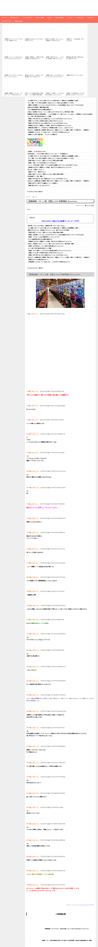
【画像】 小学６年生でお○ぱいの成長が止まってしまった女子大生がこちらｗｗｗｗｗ (50, 118)
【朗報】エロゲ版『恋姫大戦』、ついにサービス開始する (42, 134)
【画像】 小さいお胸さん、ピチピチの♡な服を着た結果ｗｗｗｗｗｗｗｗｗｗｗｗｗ (49, 250)
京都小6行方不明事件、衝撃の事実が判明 (38, 107)
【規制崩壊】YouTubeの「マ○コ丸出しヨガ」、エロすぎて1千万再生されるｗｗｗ (49, 132)
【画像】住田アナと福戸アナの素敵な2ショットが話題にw (43, 183)
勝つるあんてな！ (15, 17)
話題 (92, 205)
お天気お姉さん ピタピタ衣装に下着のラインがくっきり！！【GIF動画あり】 (48, 153)
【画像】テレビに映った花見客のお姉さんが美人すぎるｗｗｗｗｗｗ (45, 121)
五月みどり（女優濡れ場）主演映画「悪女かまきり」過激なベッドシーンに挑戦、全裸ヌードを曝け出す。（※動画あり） (59, 130)
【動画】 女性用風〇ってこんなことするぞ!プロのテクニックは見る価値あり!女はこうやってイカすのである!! (56, 105)
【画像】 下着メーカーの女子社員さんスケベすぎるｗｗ (42, 163)
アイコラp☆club (27, 17)
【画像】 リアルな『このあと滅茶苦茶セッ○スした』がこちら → (44, 237)
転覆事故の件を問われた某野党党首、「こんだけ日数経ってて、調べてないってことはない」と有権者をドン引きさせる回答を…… (61, 114)
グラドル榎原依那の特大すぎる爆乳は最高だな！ (40, 109)
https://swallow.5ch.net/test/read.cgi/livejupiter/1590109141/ (83, 904)
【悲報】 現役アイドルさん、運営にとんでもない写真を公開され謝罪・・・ (47, 174)
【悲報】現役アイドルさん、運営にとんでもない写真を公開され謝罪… (46, 160)
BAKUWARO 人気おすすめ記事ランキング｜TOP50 (60, 221)
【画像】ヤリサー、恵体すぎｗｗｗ (37, 172)
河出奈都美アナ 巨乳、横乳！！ (36, 176)
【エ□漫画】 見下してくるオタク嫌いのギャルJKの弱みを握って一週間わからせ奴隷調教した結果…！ (54, 100)
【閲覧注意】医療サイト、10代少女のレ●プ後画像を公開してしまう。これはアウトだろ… (51, 127)
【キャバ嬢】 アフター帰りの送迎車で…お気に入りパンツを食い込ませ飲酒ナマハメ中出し (51, 103)
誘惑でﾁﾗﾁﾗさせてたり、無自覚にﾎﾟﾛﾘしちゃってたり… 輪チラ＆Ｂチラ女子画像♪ (48, 230)
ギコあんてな (90, 17)
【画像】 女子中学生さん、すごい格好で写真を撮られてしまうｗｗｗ (45, 246)
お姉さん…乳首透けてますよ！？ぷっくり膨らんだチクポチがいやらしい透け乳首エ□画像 (50, 112)
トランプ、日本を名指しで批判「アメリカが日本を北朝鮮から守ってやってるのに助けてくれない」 (53, 165)
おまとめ (49, 17)
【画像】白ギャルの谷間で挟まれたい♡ (38, 259)
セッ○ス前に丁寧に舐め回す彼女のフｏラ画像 (39, 116)
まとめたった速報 (39, 17)
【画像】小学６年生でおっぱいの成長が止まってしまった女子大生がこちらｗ (47, 123)
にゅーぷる (70, 17)
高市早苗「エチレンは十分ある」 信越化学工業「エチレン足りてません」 (47, 225)
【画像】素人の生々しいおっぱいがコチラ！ (39, 185)
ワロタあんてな (80, 17)
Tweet (28, 209)
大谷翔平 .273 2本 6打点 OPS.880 (37, 151)
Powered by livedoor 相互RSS (35, 145)
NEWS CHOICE (18, 21)
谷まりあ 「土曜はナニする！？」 (36, 169)
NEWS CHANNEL (59, 17)
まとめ (89, 205)
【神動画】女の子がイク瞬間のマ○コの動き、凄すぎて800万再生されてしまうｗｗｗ (49, 125)
